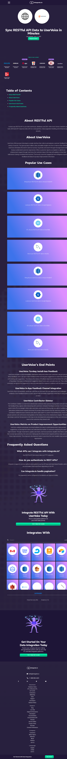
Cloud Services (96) (32, 600)
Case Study (24, 59)
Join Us (32, 742)
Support (32, 698)
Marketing (32, 694)
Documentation (32, 715)
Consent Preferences (32, 727)
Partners (32, 740)
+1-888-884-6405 (33, 678)
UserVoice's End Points (16, 103)
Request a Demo (34, 38)
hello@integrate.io (33, 674)
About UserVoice (14, 97)
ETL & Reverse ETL (32, 689)
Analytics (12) (45, 600)
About (32, 738)
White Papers (32, 734)
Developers (32, 700)
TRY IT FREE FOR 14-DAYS (38, 524)
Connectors (32, 692)
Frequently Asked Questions (17, 106)
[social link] (18, 681)
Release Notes (32, 702)
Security (32, 719)
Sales (32, 696)
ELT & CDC (32, 691)
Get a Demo (49, 756)
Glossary (32, 725)
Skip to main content (33, 57)
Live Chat (32, 710)
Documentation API (32, 717)
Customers (32, 732)
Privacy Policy (32, 723)
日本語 (32, 749)
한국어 (32, 751)
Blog (32, 708)
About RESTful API (15, 94)
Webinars (32, 736)
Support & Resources (32, 711)
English (32, 747)
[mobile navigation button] (9, 2)
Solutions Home (32, 687)
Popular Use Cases (15, 100)
